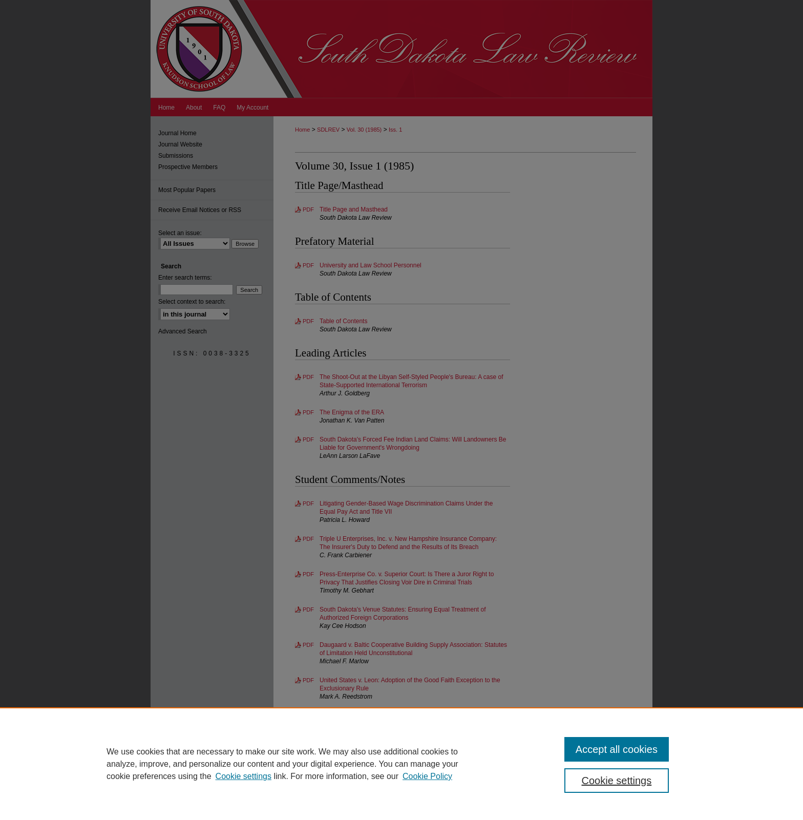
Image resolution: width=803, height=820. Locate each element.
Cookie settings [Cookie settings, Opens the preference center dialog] (617, 780)
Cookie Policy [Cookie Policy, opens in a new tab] (427, 776)
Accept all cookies (617, 749)
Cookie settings (243, 776)
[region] (401, 763)
